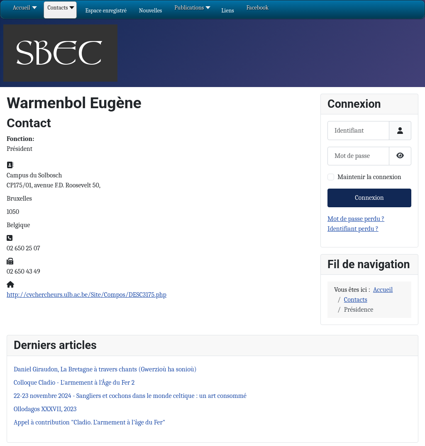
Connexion (369, 197)
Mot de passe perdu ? (355, 219)
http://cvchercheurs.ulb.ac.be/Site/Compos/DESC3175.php (86, 294)
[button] (105, 10)
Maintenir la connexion (369, 177)
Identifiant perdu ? (353, 229)
